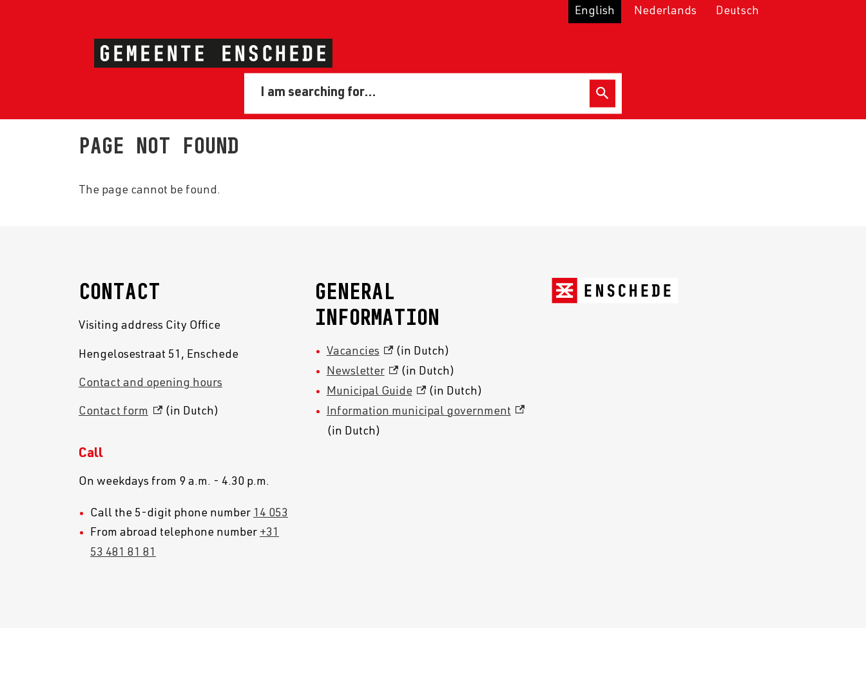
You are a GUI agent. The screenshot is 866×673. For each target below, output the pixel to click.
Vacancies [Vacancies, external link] (360, 352)
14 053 (270, 514)
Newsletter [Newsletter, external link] (363, 372)
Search (602, 93)
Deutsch (737, 11)
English (595, 11)
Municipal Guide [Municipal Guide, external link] (377, 392)
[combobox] (419, 92)
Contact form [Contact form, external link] (120, 412)
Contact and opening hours (150, 383)
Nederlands (665, 11)
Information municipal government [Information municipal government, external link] (426, 412)
